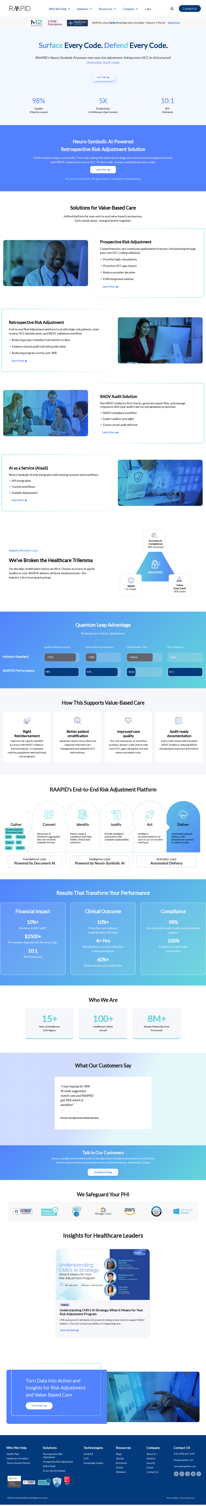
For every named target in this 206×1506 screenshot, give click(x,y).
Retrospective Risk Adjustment (53, 1457)
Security (151, 1464)
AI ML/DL (89, 1455)
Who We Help (59, 9)
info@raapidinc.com (183, 1461)
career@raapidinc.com (185, 1467)
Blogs (119, 1455)
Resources (107, 9)
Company (130, 9)
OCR (86, 1459)
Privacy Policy (172, 1499)
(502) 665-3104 (187, 1455)
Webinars (121, 1473)
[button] (172, 9)
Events (120, 1468)
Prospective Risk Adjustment (58, 1463)
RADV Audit (50, 1467)
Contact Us (153, 1473)
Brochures (122, 1464)
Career (150, 1468)
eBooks (120, 1459)
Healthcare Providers (17, 1459)
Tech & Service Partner (19, 1464)
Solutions (84, 9)
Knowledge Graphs (94, 1464)
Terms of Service (187, 1499)
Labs (148, 9)
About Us (152, 1455)
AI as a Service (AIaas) (55, 1472)
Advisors (151, 1459)
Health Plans (13, 1455)
